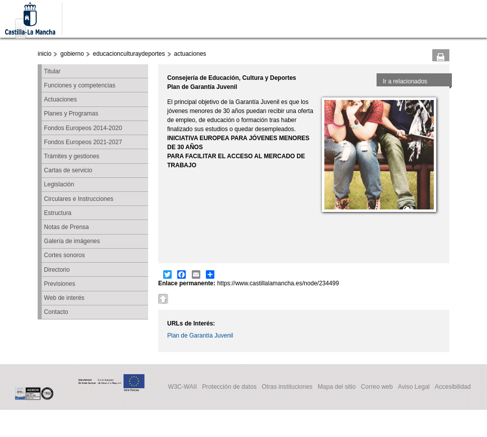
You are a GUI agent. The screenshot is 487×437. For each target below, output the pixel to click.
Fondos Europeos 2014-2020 (83, 128)
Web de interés (64, 297)
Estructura (58, 212)
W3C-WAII (182, 387)
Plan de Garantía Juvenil (200, 335)
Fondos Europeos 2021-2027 (83, 142)
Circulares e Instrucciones (78, 198)
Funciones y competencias (79, 85)
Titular (52, 71)
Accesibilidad (453, 387)
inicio (44, 53)
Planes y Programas (71, 113)
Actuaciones (60, 99)
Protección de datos (229, 387)
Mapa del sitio (337, 387)
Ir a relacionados (405, 81)
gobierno (72, 53)
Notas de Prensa (66, 227)
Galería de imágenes (72, 241)
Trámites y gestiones (71, 156)
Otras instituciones (287, 387)
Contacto (56, 311)
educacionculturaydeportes (129, 53)
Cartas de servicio (68, 170)
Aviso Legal (413, 387)
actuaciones (190, 53)
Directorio (57, 269)
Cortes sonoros (64, 255)
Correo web (377, 387)
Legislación (59, 184)
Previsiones (59, 283)
